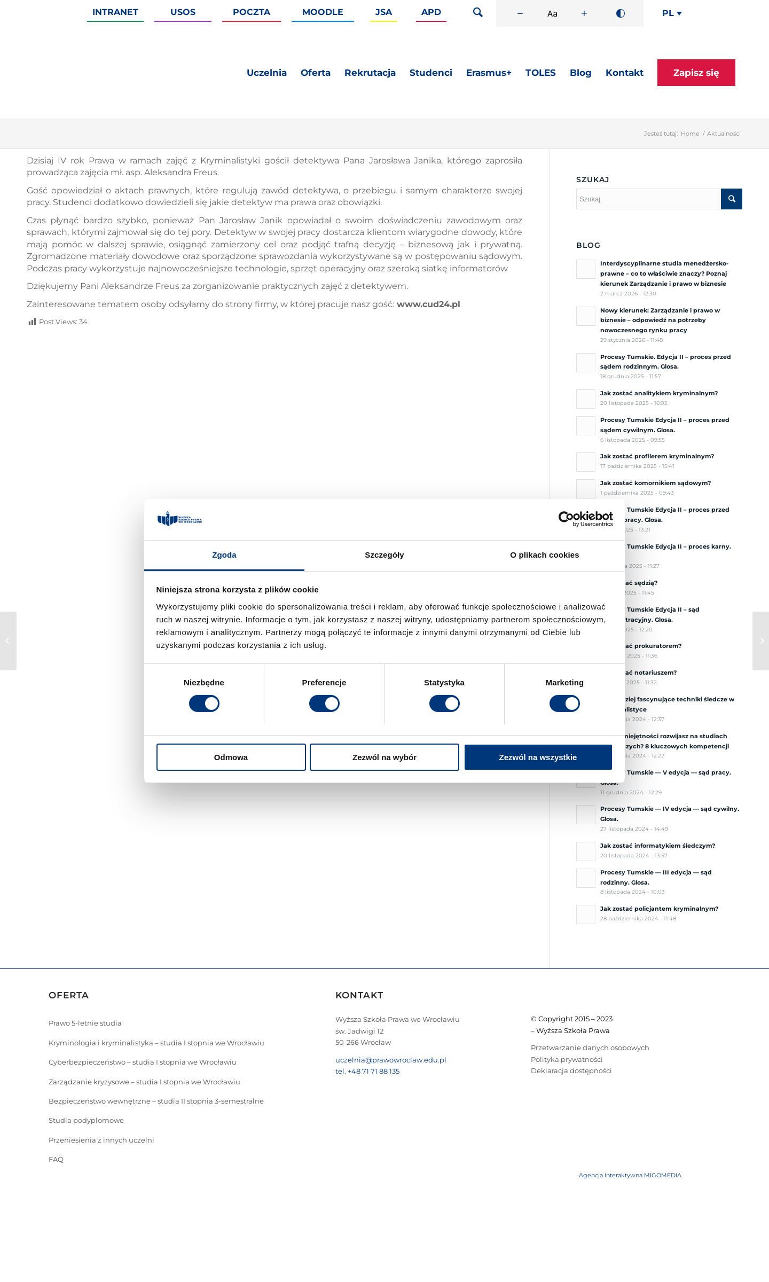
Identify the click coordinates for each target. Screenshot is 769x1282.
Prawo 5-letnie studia (85, 1023)
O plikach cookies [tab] (544, 554)
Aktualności (724, 133)
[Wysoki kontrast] (620, 13)
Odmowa (231, 757)
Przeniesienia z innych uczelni (101, 1140)
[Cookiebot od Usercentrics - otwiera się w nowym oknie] (566, 519)
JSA (383, 12)
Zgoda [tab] (224, 554)
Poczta (251, 12)
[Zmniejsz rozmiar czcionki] (520, 13)
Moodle (322, 12)
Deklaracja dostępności (571, 1070)
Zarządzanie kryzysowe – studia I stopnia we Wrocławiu (144, 1081)
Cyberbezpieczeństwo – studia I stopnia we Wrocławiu (143, 1062)
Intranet (115, 12)
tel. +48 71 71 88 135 (367, 1071)
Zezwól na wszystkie (538, 757)
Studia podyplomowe (86, 1120)
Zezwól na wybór (384, 757)
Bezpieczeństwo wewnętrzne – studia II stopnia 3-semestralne (156, 1101)
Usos (182, 12)
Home (690, 133)
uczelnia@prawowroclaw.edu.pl (390, 1060)
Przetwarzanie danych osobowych (590, 1047)
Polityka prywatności (567, 1059)
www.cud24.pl (428, 304)
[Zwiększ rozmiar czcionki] (584, 13)
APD (431, 12)
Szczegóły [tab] (384, 554)
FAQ (56, 1159)
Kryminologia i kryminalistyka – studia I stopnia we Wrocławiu (156, 1042)
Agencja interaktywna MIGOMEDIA (630, 1175)
